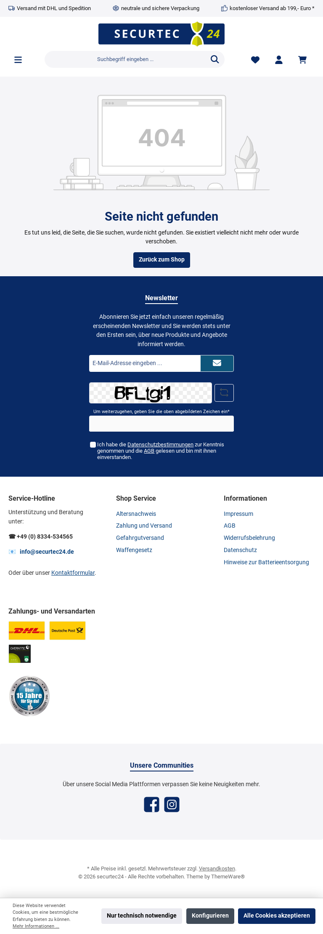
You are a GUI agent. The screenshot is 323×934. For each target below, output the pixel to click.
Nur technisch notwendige (142, 915)
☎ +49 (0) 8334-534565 (40, 536)
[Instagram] (171, 804)
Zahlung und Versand (144, 525)
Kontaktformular (73, 572)
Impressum (238, 514)
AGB (149, 451)
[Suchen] (215, 59)
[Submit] (217, 363)
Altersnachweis (136, 514)
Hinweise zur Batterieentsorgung (266, 562)
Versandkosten (217, 868)
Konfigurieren (210, 915)
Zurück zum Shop (162, 259)
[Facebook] (151, 804)
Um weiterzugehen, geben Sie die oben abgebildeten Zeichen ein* (161, 411)
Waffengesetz (134, 550)
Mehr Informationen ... (36, 926)
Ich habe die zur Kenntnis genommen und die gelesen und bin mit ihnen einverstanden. (160, 450)
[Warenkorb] (304, 59)
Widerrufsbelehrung (249, 538)
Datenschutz (240, 550)
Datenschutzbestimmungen (160, 444)
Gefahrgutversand (140, 538)
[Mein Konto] (279, 59)
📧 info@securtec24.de (41, 551)
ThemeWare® (228, 876)
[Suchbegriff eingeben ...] (125, 59)
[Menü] (18, 59)
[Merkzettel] (255, 59)
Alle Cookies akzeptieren (277, 915)
